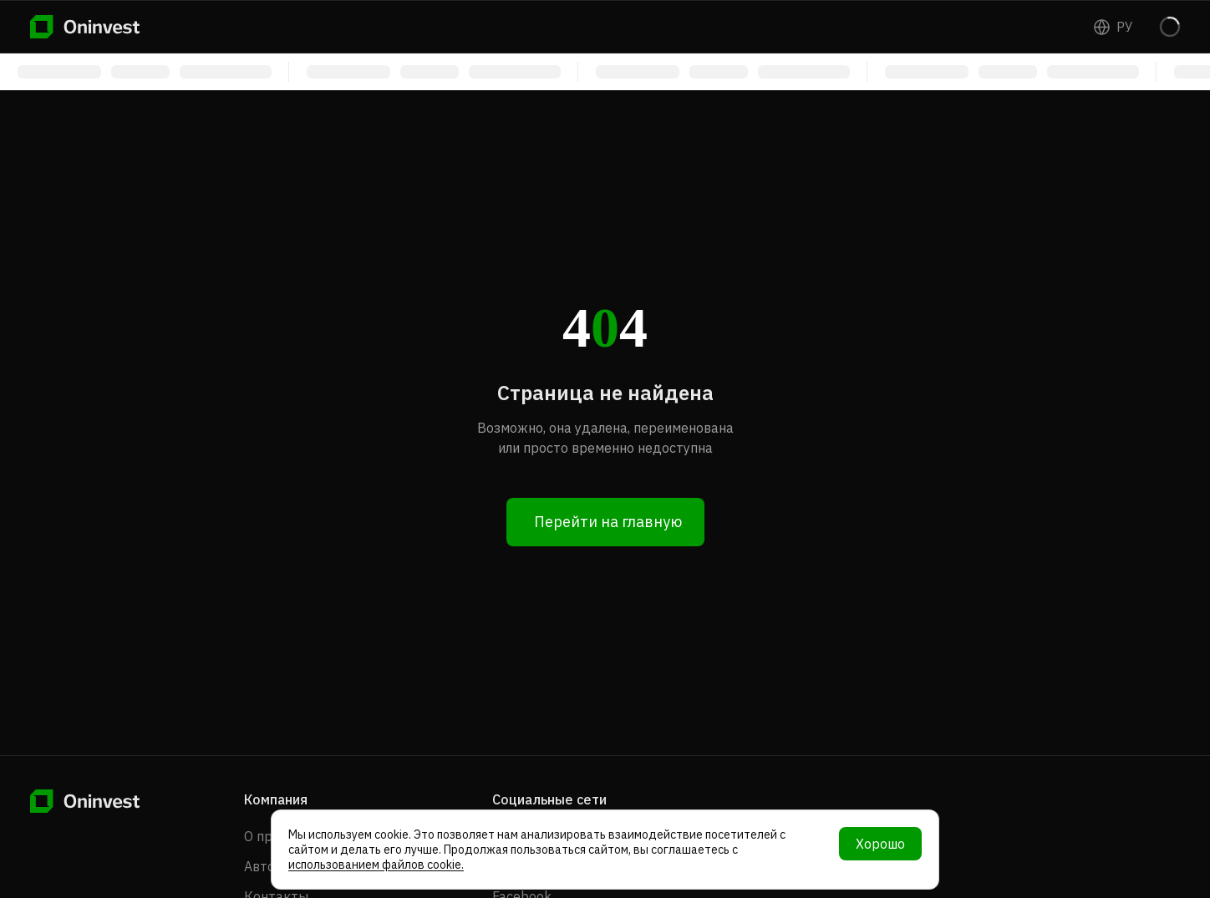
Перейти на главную (608, 521)
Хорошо (880, 843)
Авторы (268, 866)
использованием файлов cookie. (376, 864)
